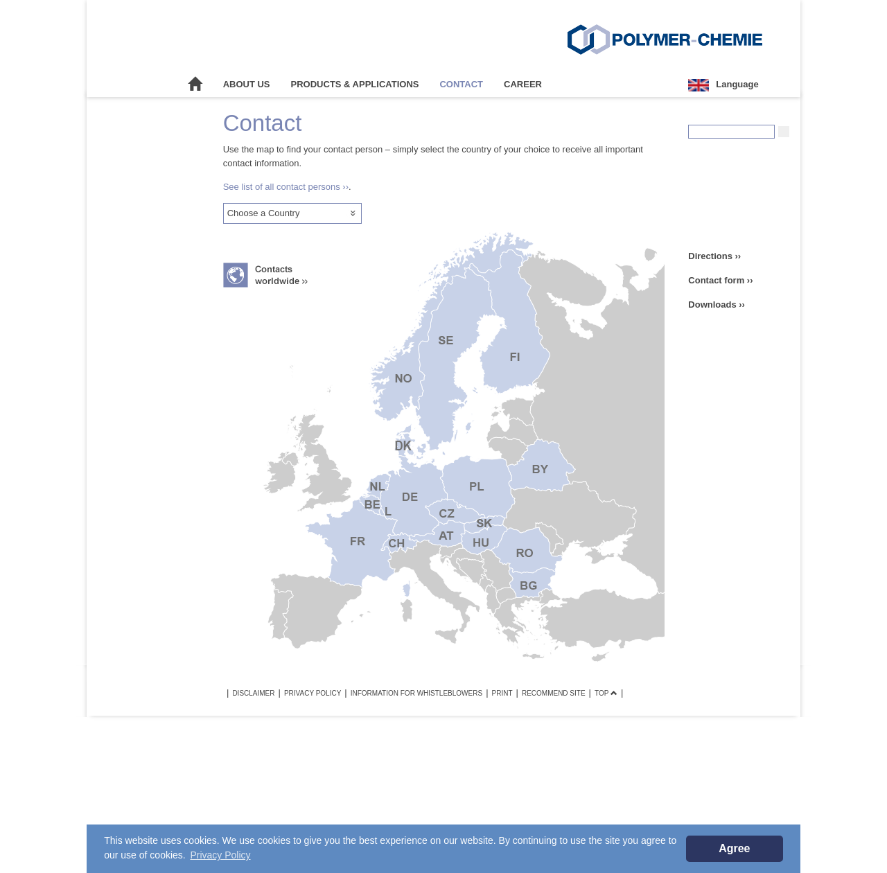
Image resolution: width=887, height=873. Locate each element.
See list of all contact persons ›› (286, 187)
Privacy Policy (312, 693)
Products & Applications (355, 84)
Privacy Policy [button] (220, 855)
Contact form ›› (720, 280)
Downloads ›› (716, 304)
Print (502, 693)
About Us (246, 84)
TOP (606, 693)
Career (523, 84)
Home (195, 84)
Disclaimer (253, 693)
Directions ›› (714, 256)
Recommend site (554, 693)
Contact (461, 84)
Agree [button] (734, 848)
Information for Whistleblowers (416, 693)
